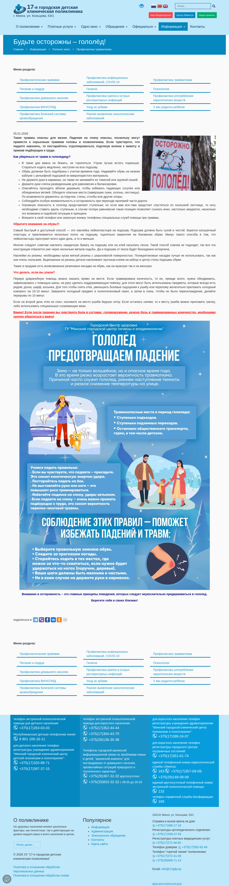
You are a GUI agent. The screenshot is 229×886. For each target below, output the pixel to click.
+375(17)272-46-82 (168, 842)
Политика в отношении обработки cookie (41, 875)
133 (161, 791)
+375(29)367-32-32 (104, 776)
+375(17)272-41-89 (168, 856)
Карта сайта (99, 844)
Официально (143, 26)
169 (161, 801)
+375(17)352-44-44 (104, 728)
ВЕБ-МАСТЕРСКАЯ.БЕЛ (167, 884)
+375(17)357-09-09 (186, 771)
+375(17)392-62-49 (194, 847)
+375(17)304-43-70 (104, 734)
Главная (18, 49)
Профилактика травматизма (93, 49)
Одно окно (89, 26)
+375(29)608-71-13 (168, 860)
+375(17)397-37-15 (34, 769)
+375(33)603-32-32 (104, 782)
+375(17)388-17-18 (168, 825)
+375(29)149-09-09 (173, 777)
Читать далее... (25, 844)
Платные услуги (60, 26)
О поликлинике (28, 26)
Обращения (115, 26)
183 (161, 771)
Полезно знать (61, 49)
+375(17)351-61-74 (173, 756)
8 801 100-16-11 (32, 739)
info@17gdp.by (171, 869)
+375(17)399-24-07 (173, 736)
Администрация (102, 831)
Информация (171, 26)
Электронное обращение (108, 835)
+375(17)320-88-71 (34, 763)
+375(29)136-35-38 (104, 740)
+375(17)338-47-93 (168, 834)
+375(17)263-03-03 (34, 728)
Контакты (197, 26)
